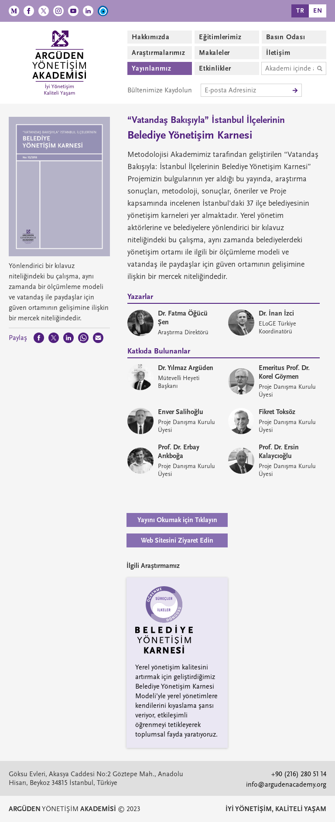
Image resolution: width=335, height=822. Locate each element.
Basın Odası (285, 37)
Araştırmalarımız (158, 53)
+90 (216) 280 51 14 (298, 774)
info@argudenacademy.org (286, 784)
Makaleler (214, 53)
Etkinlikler (215, 68)
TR (300, 10)
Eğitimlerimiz (220, 37)
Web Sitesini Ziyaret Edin (177, 540)
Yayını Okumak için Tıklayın (177, 520)
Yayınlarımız (151, 68)
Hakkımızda (151, 37)
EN (317, 10)
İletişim (278, 53)
